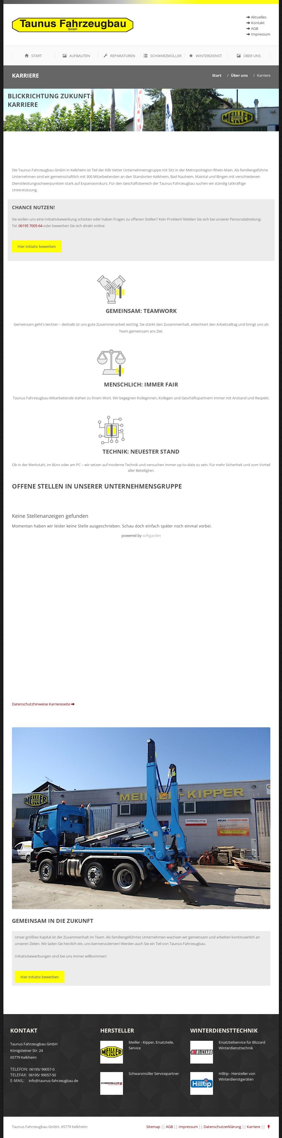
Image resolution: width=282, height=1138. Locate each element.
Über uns (249, 55)
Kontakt (256, 22)
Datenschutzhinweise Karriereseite (43, 704)
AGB (169, 1126)
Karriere (263, 75)
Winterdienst (205, 55)
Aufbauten (76, 55)
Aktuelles (256, 17)
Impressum (258, 34)
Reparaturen (119, 55)
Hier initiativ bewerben (37, 246)
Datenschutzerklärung (222, 1126)
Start (33, 55)
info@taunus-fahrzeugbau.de (53, 1080)
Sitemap (153, 1126)
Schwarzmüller (162, 55)
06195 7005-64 (30, 225)
